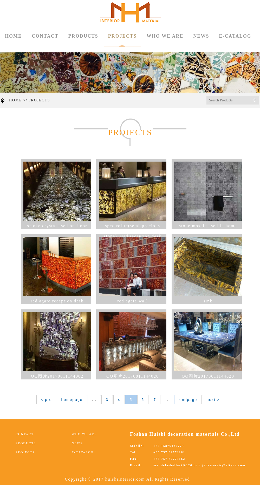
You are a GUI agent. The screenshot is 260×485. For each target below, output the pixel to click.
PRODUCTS (83, 36)
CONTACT (45, 36)
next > (213, 400)
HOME (13, 36)
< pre (46, 400)
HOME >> (19, 100)
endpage (188, 400)
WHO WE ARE (165, 36)
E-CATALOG (235, 36)
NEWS (201, 36)
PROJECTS (122, 40)
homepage (71, 400)
